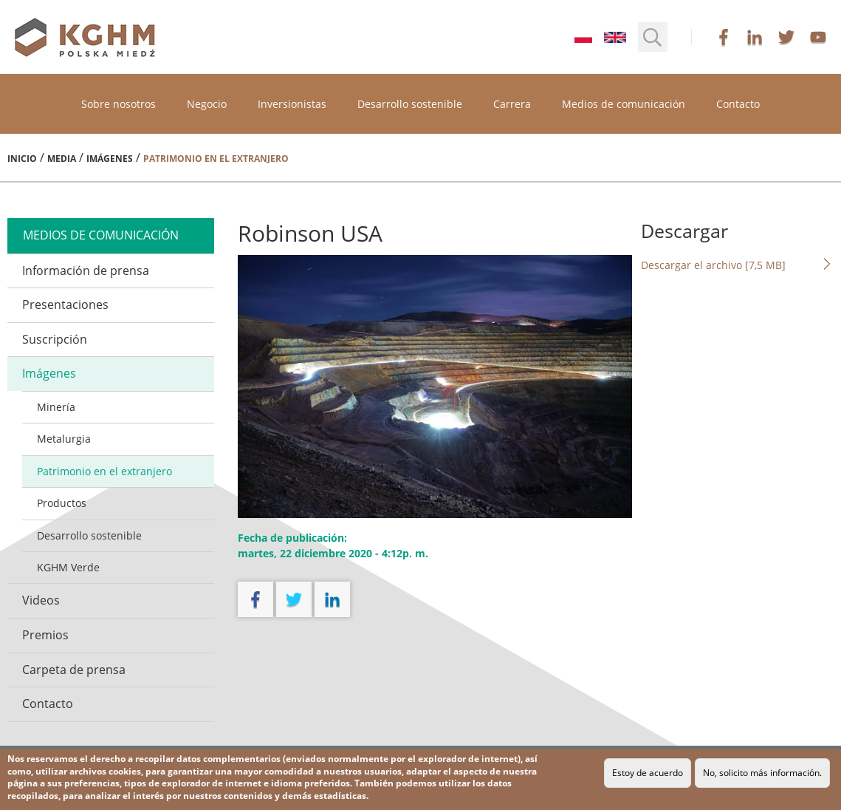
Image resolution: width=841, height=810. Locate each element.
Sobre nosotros (118, 104)
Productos (61, 503)
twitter (786, 37)
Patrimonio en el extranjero (104, 471)
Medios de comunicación (623, 104)
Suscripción (54, 339)
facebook (723, 37)
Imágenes (109, 158)
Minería (56, 407)
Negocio (207, 104)
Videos (41, 600)
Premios (45, 635)
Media (61, 158)
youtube (818, 37)
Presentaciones (65, 304)
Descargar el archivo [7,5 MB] (737, 264)
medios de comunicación (101, 235)
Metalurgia (64, 439)
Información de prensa (85, 270)
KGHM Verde (68, 567)
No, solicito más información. (762, 772)
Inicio (22, 158)
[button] (652, 37)
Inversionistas (292, 104)
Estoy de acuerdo (647, 772)
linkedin (754, 37)
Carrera (512, 104)
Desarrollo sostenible (409, 104)
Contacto (738, 104)
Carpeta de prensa (74, 669)
